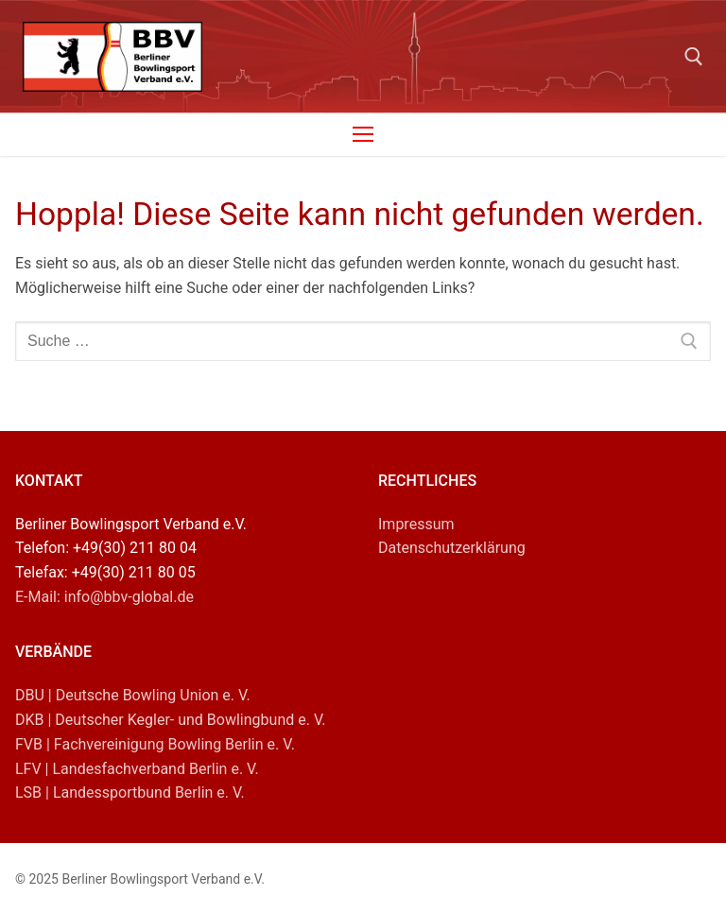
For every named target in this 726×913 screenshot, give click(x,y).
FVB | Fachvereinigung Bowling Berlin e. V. (155, 744)
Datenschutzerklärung (452, 548)
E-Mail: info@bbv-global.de (104, 597)
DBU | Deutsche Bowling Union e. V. (133, 695)
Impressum (416, 524)
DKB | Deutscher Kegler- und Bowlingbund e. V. (170, 720)
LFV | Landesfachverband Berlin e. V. (137, 769)
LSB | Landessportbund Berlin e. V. (130, 792)
